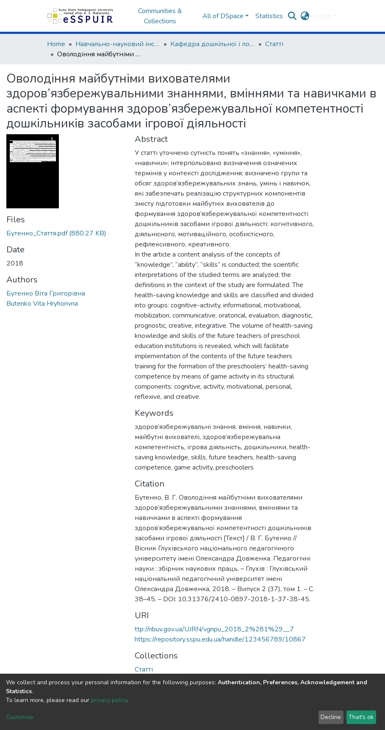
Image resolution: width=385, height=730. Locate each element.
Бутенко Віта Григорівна (45, 293)
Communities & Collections (160, 16)
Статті (274, 44)
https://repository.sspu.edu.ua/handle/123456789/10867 (220, 639)
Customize (19, 717)
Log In (322, 16)
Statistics (269, 16)
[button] (305, 16)
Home (56, 44)
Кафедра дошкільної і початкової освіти (212, 44)
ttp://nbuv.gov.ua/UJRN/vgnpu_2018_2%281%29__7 (214, 629)
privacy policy (109, 700)
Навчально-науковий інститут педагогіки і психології (117, 44)
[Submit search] (292, 16)
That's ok (361, 717)
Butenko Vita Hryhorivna (42, 303)
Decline (331, 717)
